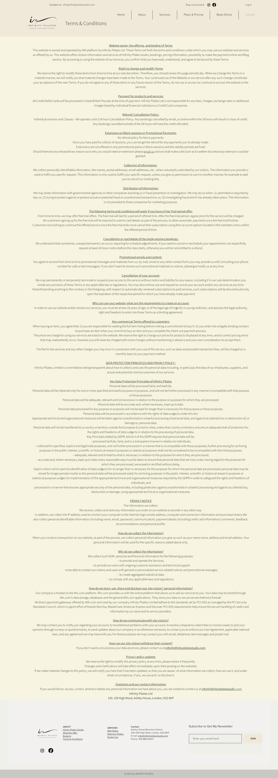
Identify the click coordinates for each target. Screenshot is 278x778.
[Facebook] (214, 5)
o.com (222, 689)
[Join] (253, 738)
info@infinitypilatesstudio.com (79, 4)
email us (149, 151)
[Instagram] (209, 5)
